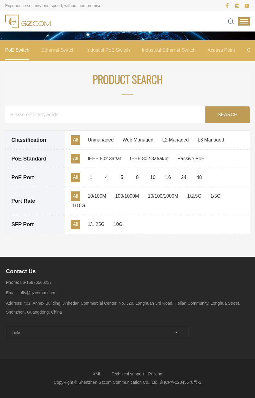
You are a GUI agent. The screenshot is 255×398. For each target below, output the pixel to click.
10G (118, 224)
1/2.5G (194, 196)
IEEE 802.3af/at (104, 158)
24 (183, 177)
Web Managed (137, 139)
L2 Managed (175, 139)
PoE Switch (17, 50)
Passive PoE (190, 158)
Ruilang (155, 374)
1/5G (215, 196)
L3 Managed (211, 139)
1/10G (78, 205)
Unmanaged (101, 139)
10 (152, 177)
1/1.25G (96, 224)
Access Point (221, 50)
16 (168, 177)
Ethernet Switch (58, 50)
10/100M (97, 196)
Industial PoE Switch (108, 50)
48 (199, 177)
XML (97, 374)
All (75, 139)
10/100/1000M (163, 196)
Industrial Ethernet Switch (169, 50)
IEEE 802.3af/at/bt (149, 158)
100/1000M (127, 196)
